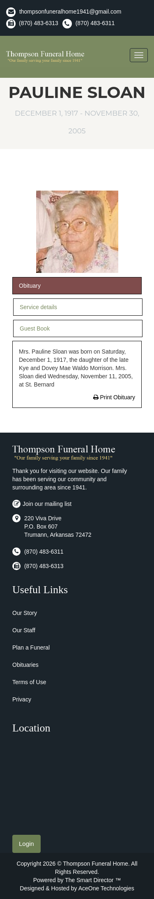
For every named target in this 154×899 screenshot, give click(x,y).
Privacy (21, 699)
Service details (38, 307)
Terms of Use (29, 682)
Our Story (24, 613)
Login (26, 843)
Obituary (30, 285)
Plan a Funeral (31, 647)
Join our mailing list (41, 504)
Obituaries (25, 664)
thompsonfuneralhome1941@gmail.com (70, 11)
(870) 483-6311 (95, 23)
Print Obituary (114, 397)
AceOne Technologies (106, 888)
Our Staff (23, 630)
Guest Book (35, 328)
